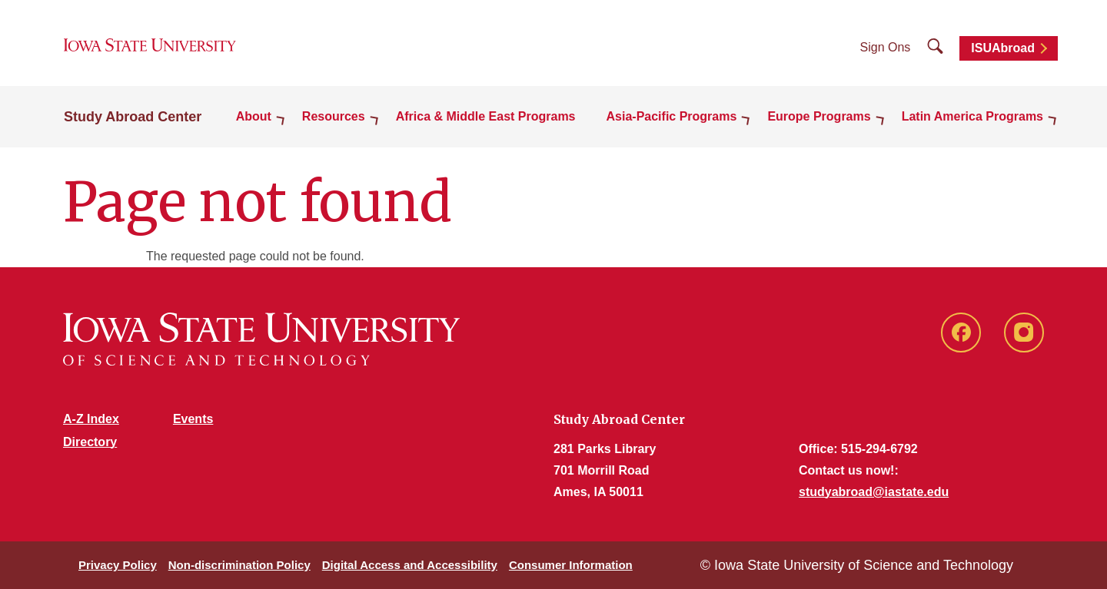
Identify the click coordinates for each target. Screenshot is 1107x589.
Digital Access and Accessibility (409, 564)
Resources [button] (333, 116)
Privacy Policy (117, 564)
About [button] (253, 116)
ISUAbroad (1003, 48)
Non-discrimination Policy (239, 564)
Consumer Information (571, 564)
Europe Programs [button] (818, 116)
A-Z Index (91, 418)
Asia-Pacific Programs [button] (672, 116)
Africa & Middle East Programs (486, 116)
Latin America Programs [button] (972, 116)
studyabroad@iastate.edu (874, 491)
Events (193, 418)
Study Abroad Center (132, 116)
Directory (90, 441)
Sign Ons (885, 47)
